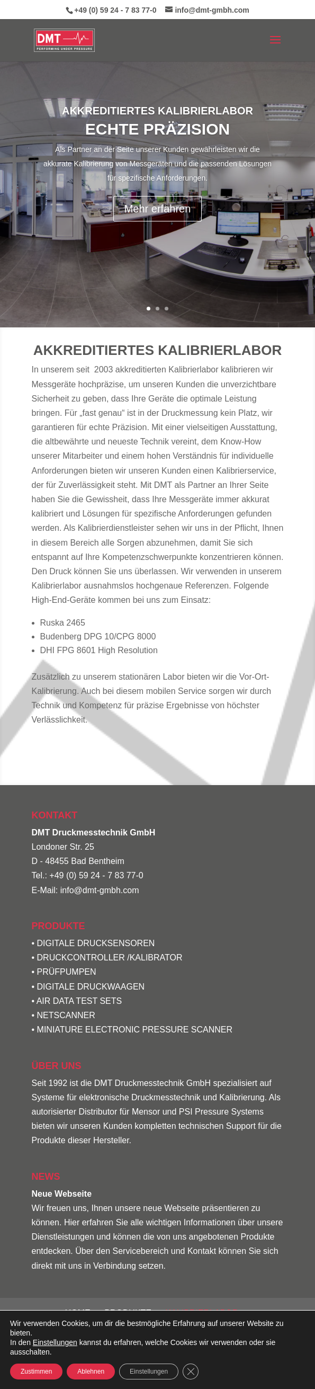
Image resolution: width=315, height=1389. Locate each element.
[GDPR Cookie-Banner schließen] (191, 1371)
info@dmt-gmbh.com (99, 890)
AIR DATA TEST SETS (79, 1000)
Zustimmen (36, 1371)
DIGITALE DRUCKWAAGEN (91, 986)
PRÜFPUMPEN (66, 971)
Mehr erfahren (157, 209)
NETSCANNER (66, 1015)
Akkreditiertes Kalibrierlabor (157, 111)
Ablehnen (90, 1371)
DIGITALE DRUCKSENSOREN (96, 943)
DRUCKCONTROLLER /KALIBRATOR (110, 957)
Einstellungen (55, 1342)
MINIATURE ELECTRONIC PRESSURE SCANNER (135, 1029)
